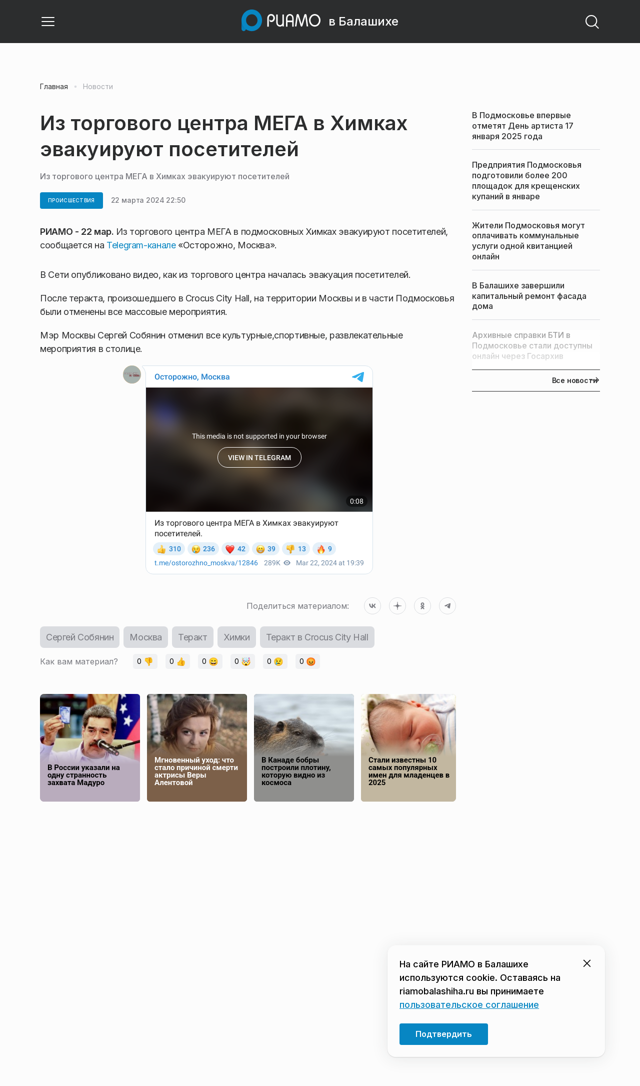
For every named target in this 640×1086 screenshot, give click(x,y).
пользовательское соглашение (469, 1004)
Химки (237, 637)
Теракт (193, 637)
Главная (54, 86)
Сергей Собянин (80, 637)
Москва (146, 637)
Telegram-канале (141, 245)
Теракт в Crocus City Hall (317, 637)
